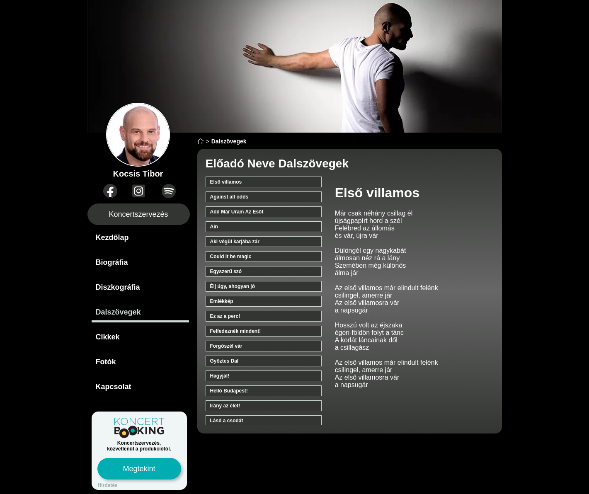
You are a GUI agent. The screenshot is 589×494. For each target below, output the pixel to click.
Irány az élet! (225, 406)
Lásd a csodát (226, 421)
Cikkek (108, 337)
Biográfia (112, 262)
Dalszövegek (118, 312)
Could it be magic (231, 256)
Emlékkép (221, 301)
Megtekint (139, 469)
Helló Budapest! (229, 391)
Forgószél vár (226, 346)
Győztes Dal (224, 361)
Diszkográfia (118, 287)
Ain (214, 227)
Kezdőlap (112, 237)
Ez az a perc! (225, 316)
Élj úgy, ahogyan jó (232, 286)
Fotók (106, 362)
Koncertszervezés (138, 214)
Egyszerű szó (226, 271)
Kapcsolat (113, 387)
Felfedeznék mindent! (235, 331)
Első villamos (226, 182)
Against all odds (229, 197)
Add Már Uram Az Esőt (237, 212)
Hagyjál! (220, 376)
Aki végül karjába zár (234, 242)
